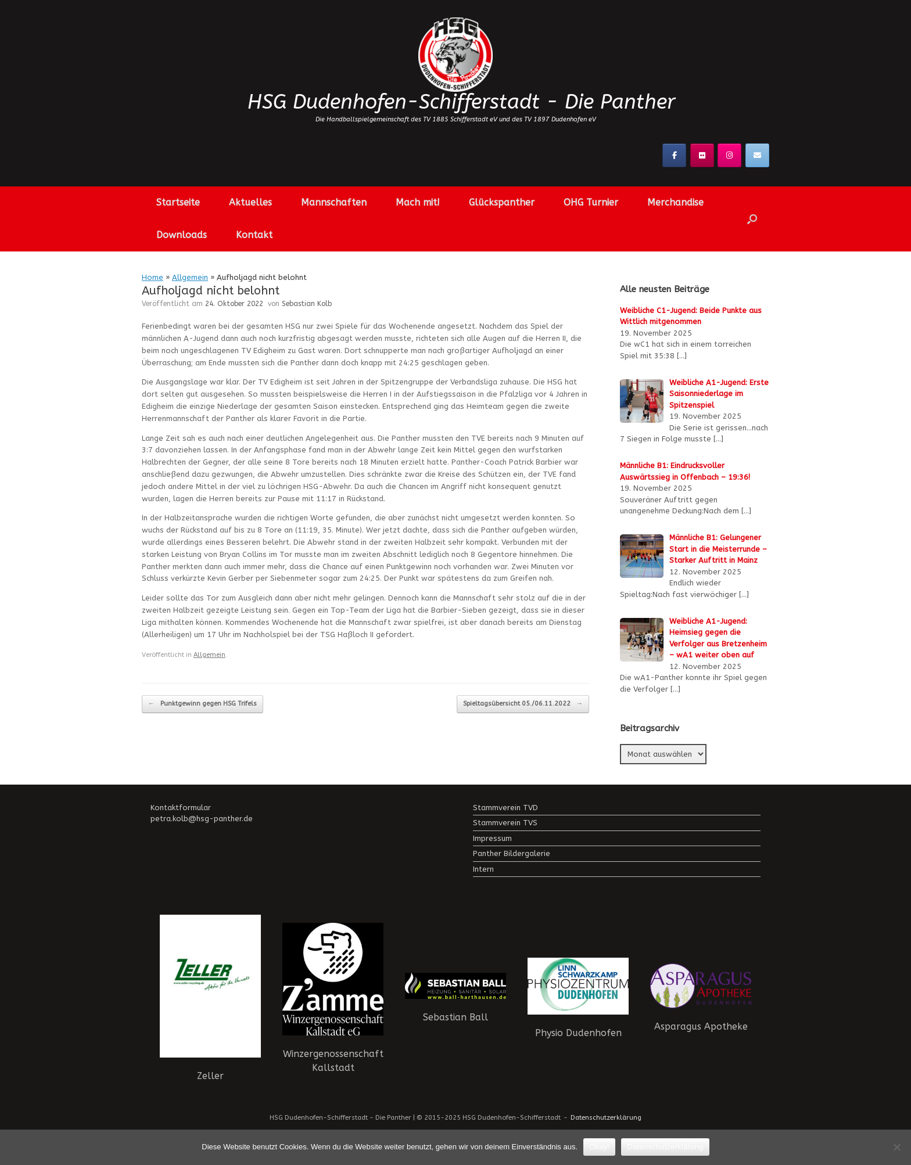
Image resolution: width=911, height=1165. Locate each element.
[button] (752, 218)
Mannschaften (334, 202)
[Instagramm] (729, 155)
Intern (483, 869)
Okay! (599, 1146)
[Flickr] (702, 155)
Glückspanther (502, 202)
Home (152, 277)
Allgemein (190, 277)
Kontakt (254, 234)
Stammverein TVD (505, 807)
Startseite (178, 202)
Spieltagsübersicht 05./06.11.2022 (523, 704)
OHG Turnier (591, 202)
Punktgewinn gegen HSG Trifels (202, 704)
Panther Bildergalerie (511, 853)
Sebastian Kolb (307, 304)
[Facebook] (674, 155)
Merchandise (675, 202)
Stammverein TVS (505, 822)
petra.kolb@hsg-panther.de (201, 818)
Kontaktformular (180, 807)
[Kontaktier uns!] (757, 155)
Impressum (492, 838)
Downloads (181, 234)
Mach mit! (418, 202)
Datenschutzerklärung (606, 1117)
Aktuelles (250, 202)
